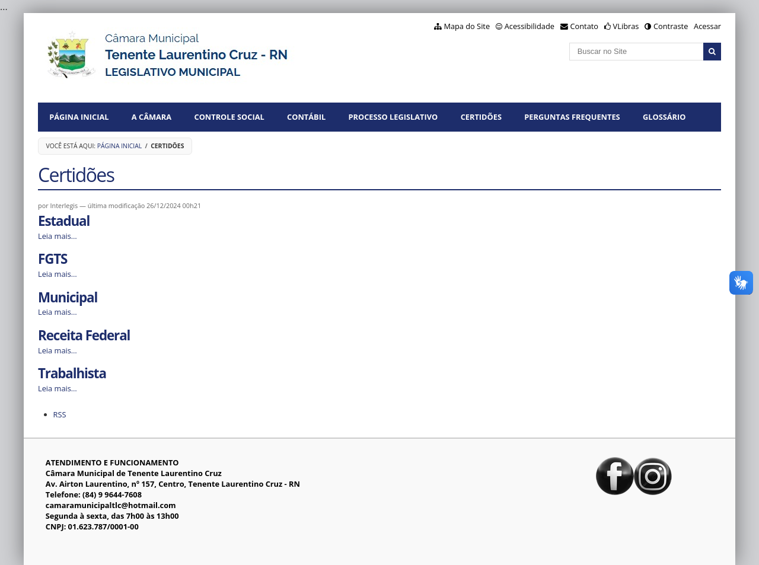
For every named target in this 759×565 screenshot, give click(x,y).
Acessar (707, 26)
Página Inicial (79, 116)
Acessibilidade (529, 26)
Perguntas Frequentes (572, 116)
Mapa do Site (467, 26)
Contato (584, 26)
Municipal (67, 297)
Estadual (64, 221)
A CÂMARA (151, 116)
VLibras (626, 26)
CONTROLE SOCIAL (229, 116)
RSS (59, 414)
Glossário (664, 116)
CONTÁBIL (306, 116)
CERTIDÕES (481, 116)
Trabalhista (72, 373)
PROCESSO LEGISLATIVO (393, 116)
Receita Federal (84, 335)
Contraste (670, 26)
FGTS (52, 259)
